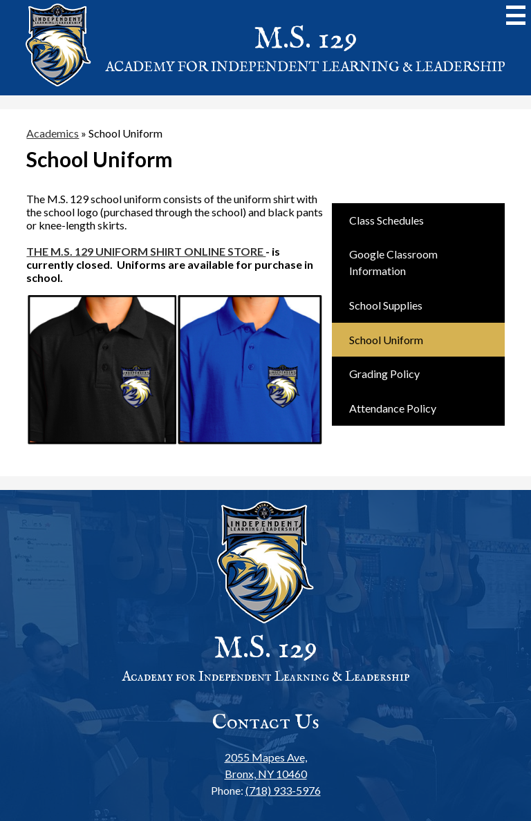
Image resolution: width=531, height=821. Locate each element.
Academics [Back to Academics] (52, 133)
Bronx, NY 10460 (266, 764)
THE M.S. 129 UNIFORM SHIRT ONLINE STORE (146, 251)
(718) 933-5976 (283, 790)
